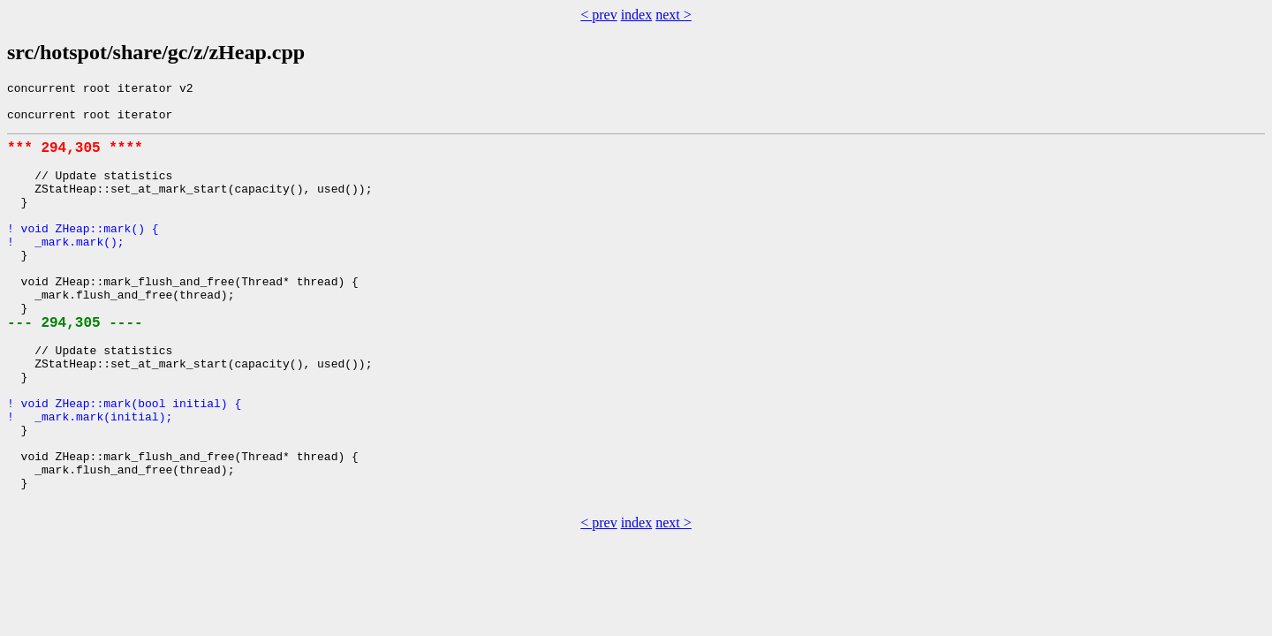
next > (673, 14)
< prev (598, 14)
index (637, 14)
